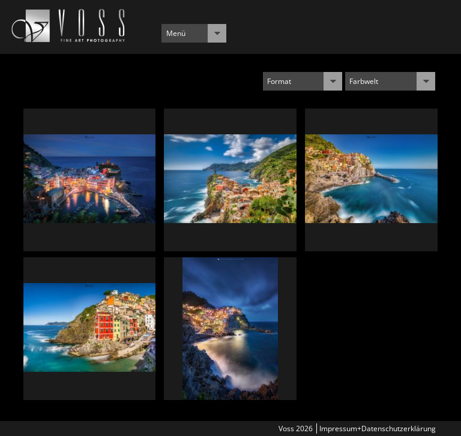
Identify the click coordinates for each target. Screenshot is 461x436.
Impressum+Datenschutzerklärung (377, 428)
